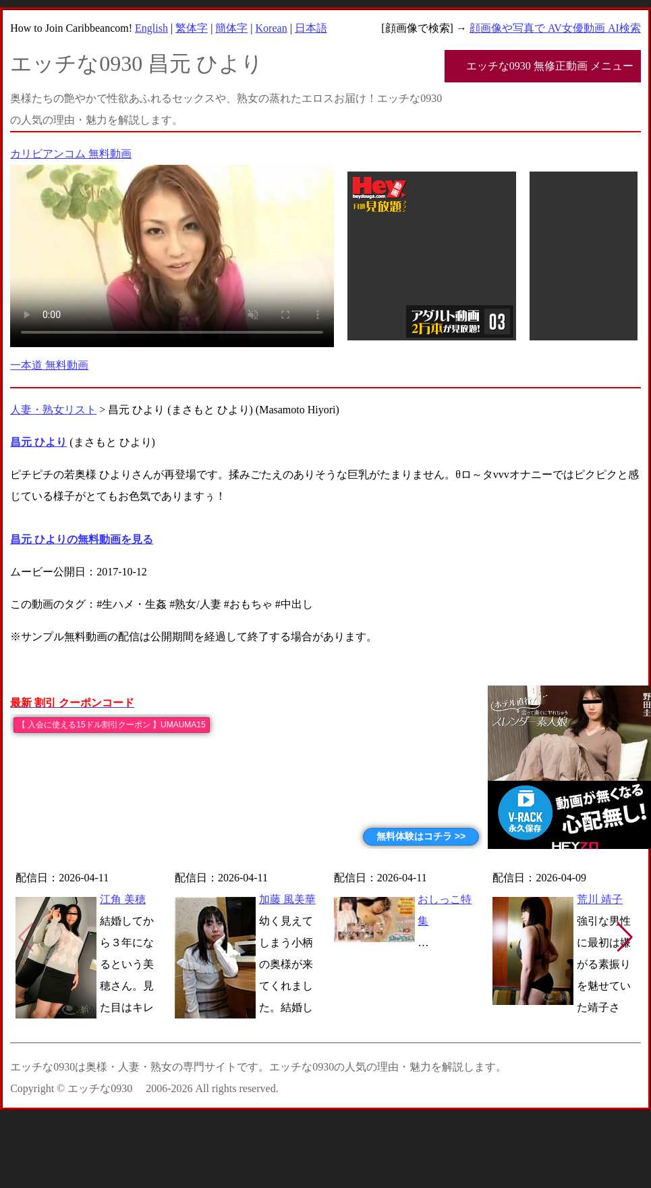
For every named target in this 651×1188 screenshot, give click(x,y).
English (151, 28)
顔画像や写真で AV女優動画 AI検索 (555, 28)
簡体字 (231, 28)
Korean (271, 28)
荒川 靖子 (600, 899)
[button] (625, 937)
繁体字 (191, 28)
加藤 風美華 (287, 899)
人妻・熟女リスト (53, 409)
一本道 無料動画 (49, 365)
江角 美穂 (123, 899)
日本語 (311, 28)
